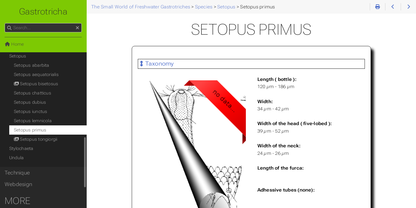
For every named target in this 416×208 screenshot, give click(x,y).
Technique (17, 173)
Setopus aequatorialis (36, 74)
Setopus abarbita (31, 65)
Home (14, 44)
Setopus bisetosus (36, 83)
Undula (16, 157)
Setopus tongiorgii (35, 139)
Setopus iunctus (30, 111)
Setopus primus (30, 130)
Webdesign (18, 184)
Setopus (17, 56)
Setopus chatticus (32, 93)
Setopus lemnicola (33, 120)
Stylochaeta (21, 148)
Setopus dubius (30, 102)
